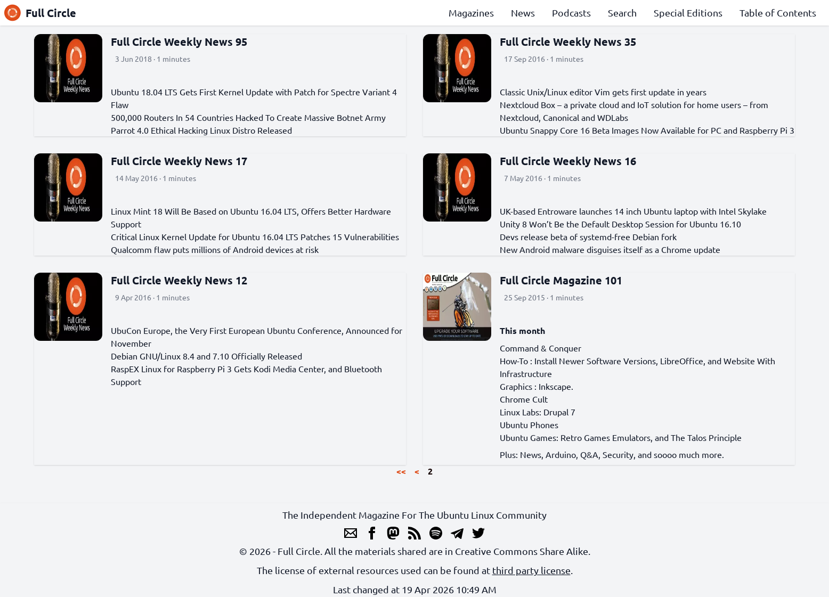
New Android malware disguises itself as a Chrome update (610, 249)
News (523, 12)
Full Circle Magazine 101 (561, 280)
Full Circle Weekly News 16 (568, 161)
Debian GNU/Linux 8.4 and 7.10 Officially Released (206, 355)
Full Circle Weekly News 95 (179, 41)
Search (622, 12)
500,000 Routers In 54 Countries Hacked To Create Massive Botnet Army (248, 117)
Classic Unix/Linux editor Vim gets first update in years (603, 91)
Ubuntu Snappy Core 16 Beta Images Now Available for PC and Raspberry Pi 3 (647, 130)
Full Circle (40, 12)
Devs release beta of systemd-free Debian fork (588, 236)
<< (401, 471)
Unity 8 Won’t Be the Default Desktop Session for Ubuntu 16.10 (620, 223)
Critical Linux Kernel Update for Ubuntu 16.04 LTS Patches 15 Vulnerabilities (255, 236)
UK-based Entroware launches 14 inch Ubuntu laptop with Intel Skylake (633, 211)
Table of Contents (777, 12)
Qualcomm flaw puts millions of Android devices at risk (215, 249)
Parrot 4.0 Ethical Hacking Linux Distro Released (201, 130)
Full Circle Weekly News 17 (179, 161)
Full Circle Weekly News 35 (568, 41)
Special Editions (688, 12)
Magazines (471, 12)
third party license (531, 570)
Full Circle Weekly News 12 (179, 280)
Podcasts (571, 12)
